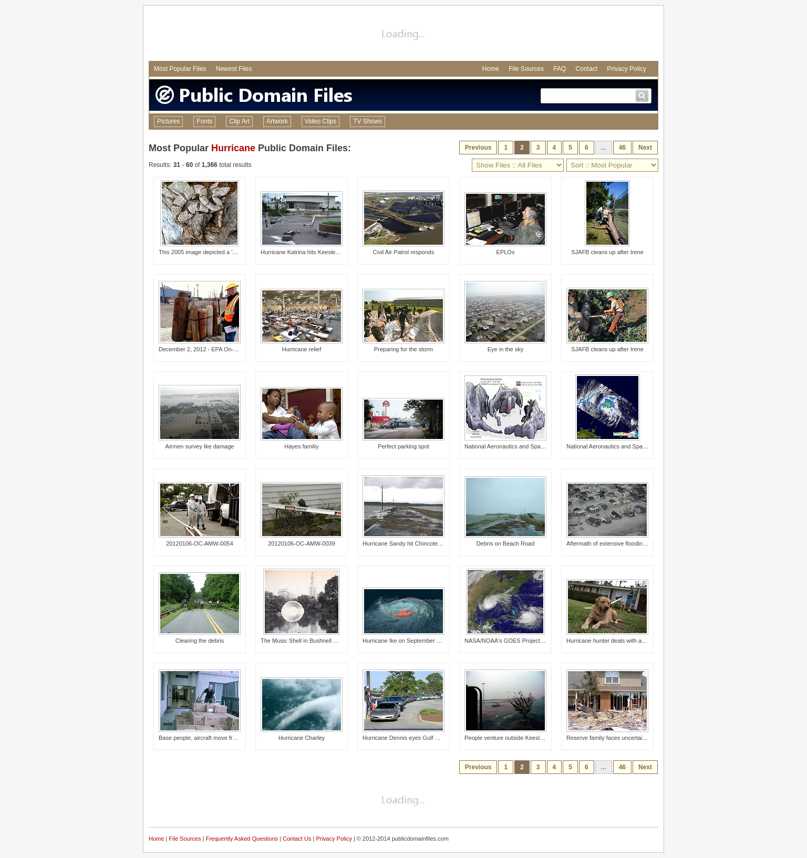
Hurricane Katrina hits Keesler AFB (305, 252)
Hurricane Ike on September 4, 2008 (409, 640)
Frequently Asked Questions (241, 838)
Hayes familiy (301, 446)
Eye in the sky (505, 349)
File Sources (526, 68)
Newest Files (234, 68)
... (603, 147)
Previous (478, 147)
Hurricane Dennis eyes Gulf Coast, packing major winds (434, 738)
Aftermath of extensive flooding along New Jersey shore (637, 543)
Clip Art (239, 121)
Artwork (277, 121)
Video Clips (320, 121)
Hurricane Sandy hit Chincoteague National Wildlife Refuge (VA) (444, 543)
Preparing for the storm (403, 349)
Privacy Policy (626, 68)
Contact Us (297, 838)
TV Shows (367, 121)
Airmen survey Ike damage (199, 446)
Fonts (204, 121)
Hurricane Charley (301, 738)
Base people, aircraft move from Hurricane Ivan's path (228, 738)
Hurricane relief (302, 349)
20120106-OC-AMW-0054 (199, 543)
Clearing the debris (199, 640)
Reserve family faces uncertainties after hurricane (630, 738)
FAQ (559, 68)
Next (645, 147)
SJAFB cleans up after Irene (607, 252)
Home (490, 68)
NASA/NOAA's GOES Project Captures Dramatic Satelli (535, 640)
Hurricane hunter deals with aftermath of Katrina (627, 640)
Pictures (168, 121)
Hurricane (233, 148)
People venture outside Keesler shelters (515, 738)
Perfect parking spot (403, 446)
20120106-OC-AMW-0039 (301, 543)
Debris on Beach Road (506, 543)
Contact (586, 68)
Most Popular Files (180, 68)
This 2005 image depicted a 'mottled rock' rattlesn (222, 252)
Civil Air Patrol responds (403, 252)
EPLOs (505, 252)
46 (622, 147)
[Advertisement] (403, 34)
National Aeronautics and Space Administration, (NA (531, 446)
